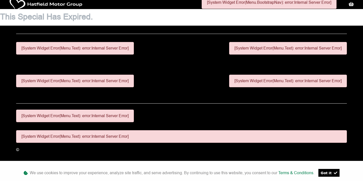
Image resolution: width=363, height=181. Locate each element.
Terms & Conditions (295, 173)
